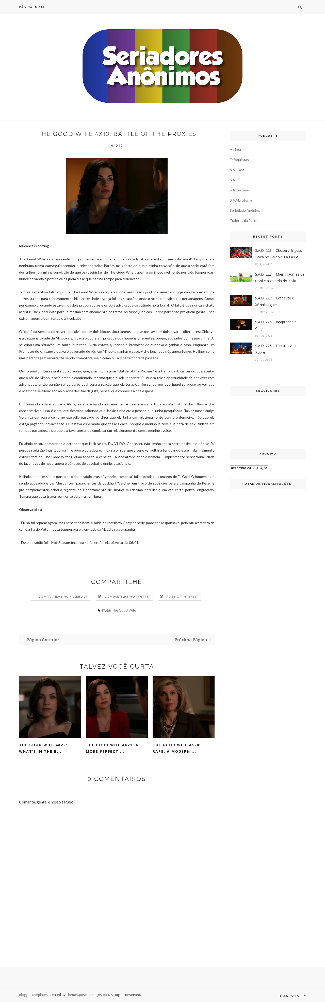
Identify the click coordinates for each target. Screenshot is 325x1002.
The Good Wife (123, 610)
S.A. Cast (237, 170)
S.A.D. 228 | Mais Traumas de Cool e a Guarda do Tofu (279, 277)
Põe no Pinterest (182, 596)
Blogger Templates (33, 994)
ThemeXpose (77, 994)
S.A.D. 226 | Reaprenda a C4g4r (276, 325)
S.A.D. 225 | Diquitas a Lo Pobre (276, 349)
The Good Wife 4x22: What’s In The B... (43, 748)
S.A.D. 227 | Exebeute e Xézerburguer (274, 301)
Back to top (293, 995)
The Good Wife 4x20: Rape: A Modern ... (177, 748)
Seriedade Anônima (245, 210)
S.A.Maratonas (241, 200)
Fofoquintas (239, 159)
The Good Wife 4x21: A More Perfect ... (112, 748)
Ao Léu (235, 149)
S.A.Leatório (239, 190)
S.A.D (234, 180)
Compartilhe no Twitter (128, 596)
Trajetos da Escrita (244, 220)
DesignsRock (99, 994)
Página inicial (33, 7)
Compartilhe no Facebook (63, 596)
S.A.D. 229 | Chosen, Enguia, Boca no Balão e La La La (278, 253)
